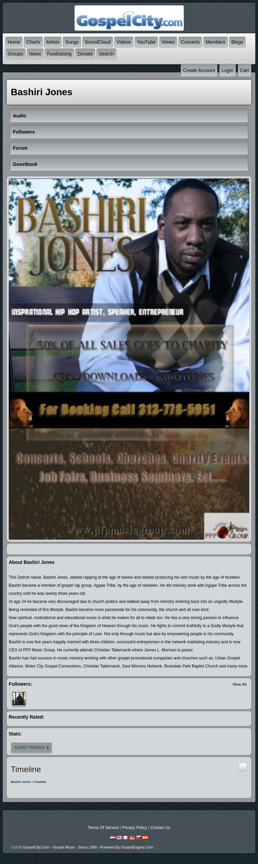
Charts (33, 42)
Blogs (237, 42)
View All (239, 684)
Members (215, 42)
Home (14, 42)
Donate (85, 54)
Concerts (190, 42)
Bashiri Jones (21, 782)
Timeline (40, 782)
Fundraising (59, 54)
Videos (124, 42)
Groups (15, 54)
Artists (52, 42)
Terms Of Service (103, 827)
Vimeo (168, 42)
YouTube (146, 42)
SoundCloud (98, 42)
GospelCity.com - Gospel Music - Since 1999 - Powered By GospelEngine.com (88, 847)
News (35, 54)
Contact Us (160, 827)
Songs (72, 42)
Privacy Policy (134, 827)
